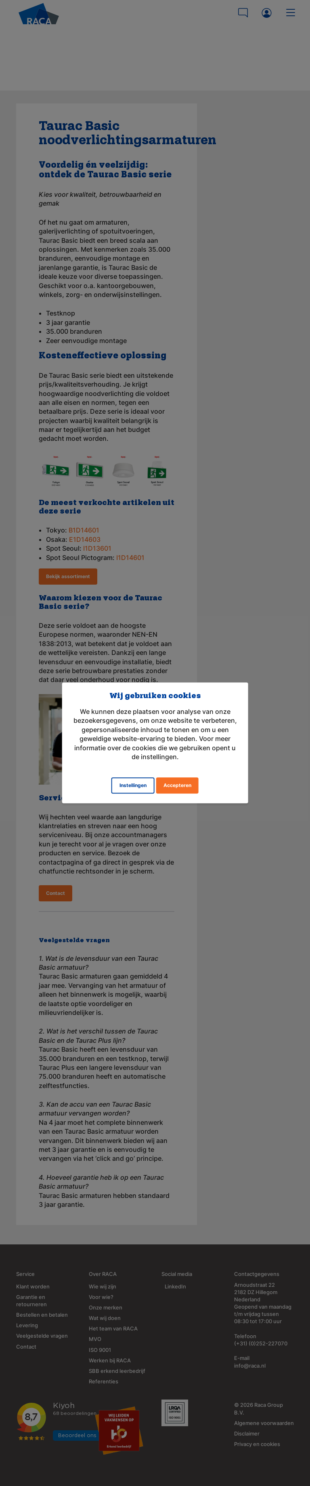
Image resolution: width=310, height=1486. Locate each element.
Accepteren (177, 786)
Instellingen (133, 786)
